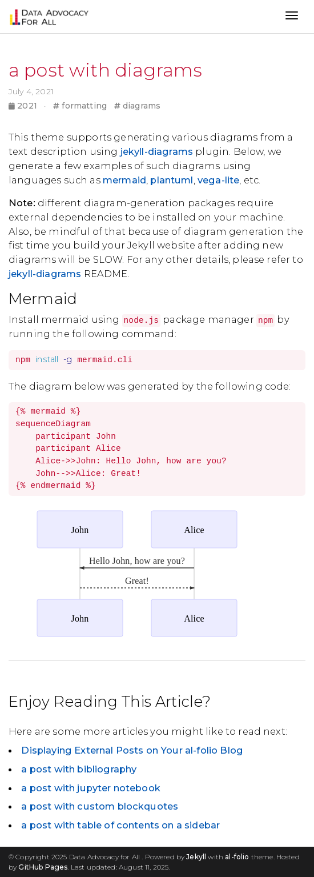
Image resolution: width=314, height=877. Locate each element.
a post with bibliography (78, 769)
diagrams (137, 106)
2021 (24, 106)
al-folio (237, 856)
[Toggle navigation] (292, 16)
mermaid (124, 180)
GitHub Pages (42, 867)
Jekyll (196, 856)
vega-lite (218, 180)
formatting (80, 106)
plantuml (171, 180)
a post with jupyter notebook (90, 788)
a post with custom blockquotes (99, 806)
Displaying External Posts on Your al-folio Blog (132, 750)
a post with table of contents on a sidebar (120, 825)
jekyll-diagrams (156, 151)
